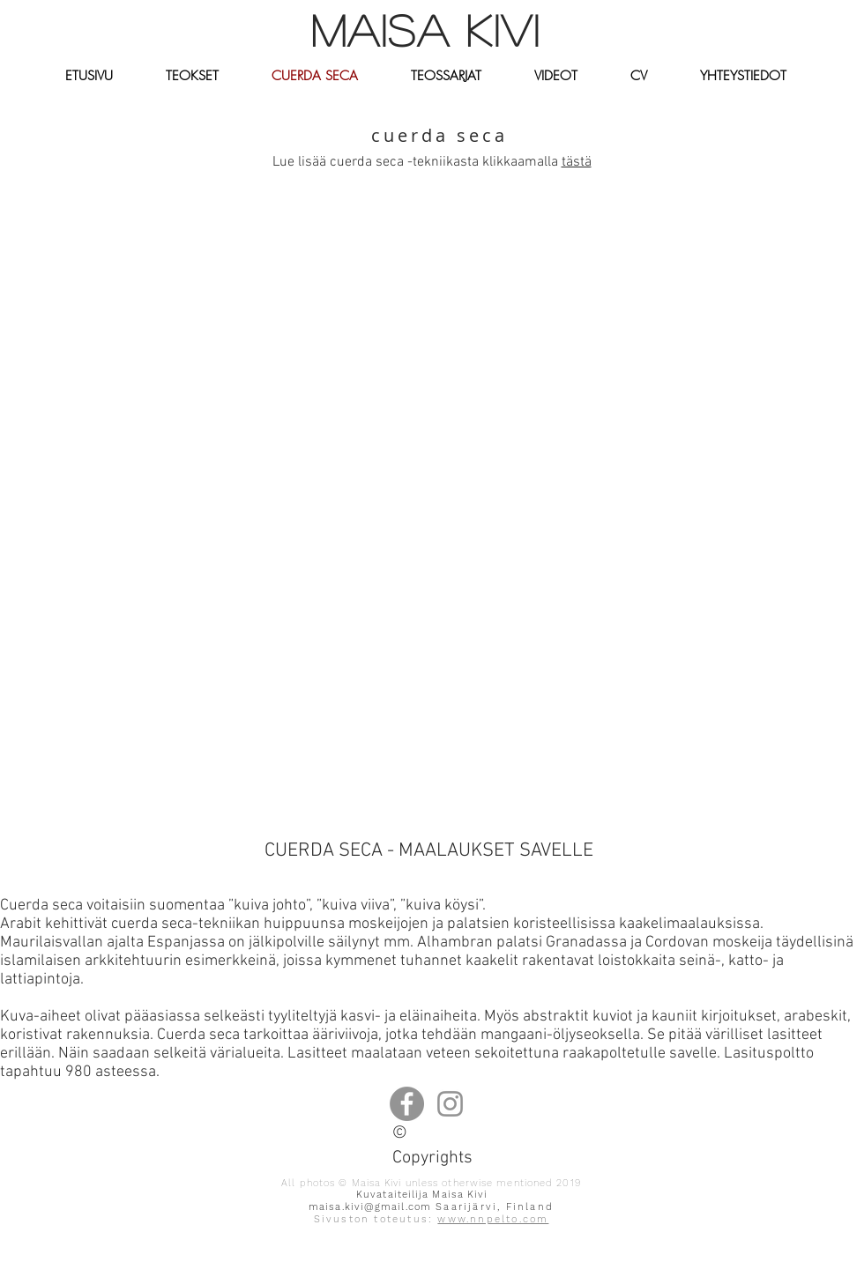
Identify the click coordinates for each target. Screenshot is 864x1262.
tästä (577, 162)
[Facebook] (407, 1104)
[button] (192, 76)
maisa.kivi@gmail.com (370, 1207)
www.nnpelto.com (492, 1219)
